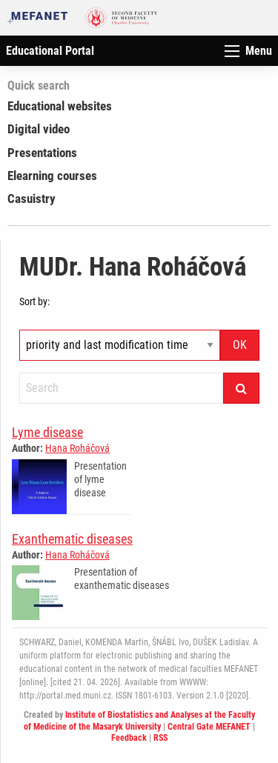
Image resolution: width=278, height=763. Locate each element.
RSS (160, 738)
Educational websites (59, 106)
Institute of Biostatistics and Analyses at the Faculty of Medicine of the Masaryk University (139, 721)
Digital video (38, 128)
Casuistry (31, 198)
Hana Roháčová (77, 448)
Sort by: (34, 301)
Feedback (129, 738)
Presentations (42, 152)
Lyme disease (47, 432)
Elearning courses (52, 175)
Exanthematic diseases (72, 539)
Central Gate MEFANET (209, 727)
